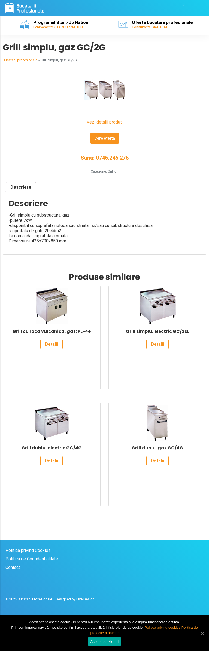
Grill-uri (113, 171)
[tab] (21, 187)
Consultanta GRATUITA (150, 27)
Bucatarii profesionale (20, 60)
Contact (12, 567)
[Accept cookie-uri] (202, 633)
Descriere (20, 187)
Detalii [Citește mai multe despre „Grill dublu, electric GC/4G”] (51, 460)
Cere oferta (104, 138)
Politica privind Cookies (28, 550)
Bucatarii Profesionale (35, 599)
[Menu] (199, 7)
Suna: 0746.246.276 (105, 158)
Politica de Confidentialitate (31, 558)
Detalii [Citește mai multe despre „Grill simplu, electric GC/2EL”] (157, 344)
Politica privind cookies (163, 627)
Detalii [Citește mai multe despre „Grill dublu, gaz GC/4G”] (157, 460)
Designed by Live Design (75, 599)
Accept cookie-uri (104, 642)
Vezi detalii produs (105, 122)
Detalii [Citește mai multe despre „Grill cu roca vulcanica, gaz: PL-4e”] (51, 344)
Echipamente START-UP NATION (58, 27)
